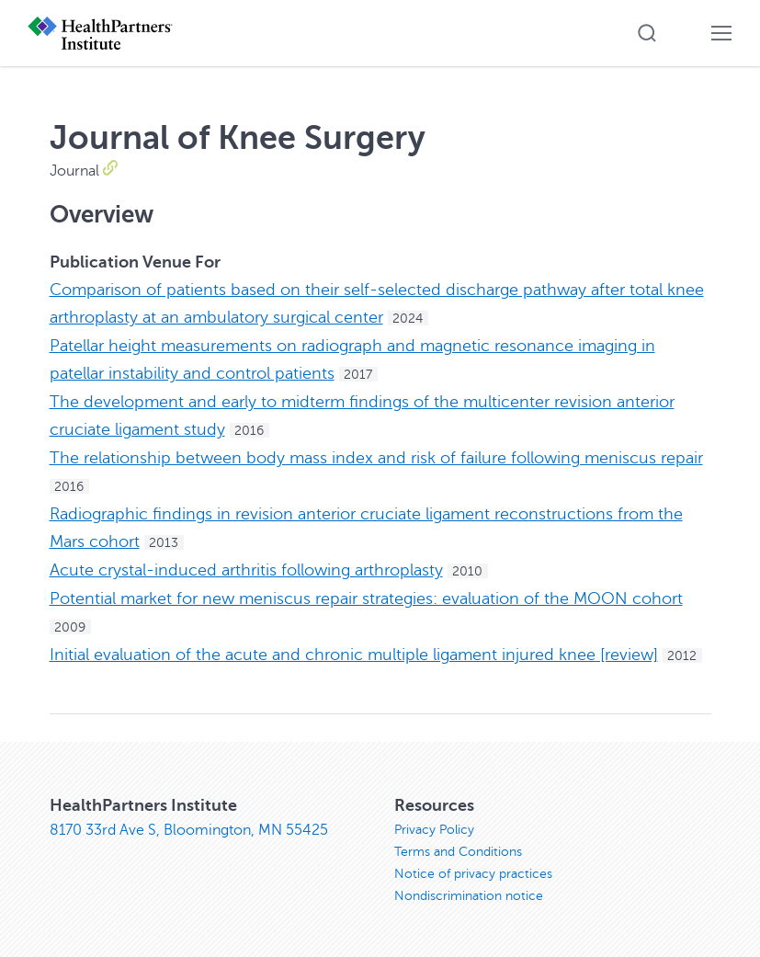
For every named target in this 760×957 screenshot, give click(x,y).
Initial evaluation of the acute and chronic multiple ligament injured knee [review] (354, 654)
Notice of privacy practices (473, 874)
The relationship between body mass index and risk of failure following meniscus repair (376, 458)
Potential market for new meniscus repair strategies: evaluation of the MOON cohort (366, 598)
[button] (647, 33)
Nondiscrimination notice (468, 896)
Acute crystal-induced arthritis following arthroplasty (246, 570)
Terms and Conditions (458, 852)
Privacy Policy (434, 830)
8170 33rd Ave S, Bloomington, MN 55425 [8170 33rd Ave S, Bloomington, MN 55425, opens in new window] (189, 830)
